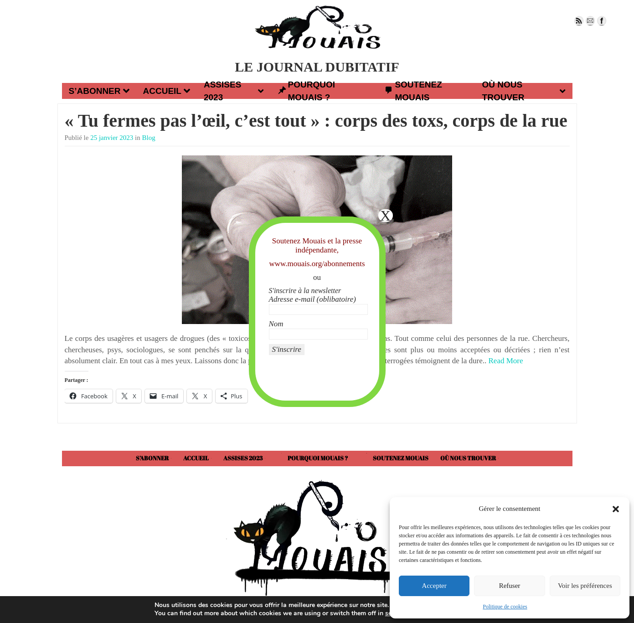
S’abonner (99, 91)
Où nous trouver (524, 91)
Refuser (510, 585)
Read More (506, 360)
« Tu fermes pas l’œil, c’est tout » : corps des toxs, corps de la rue (316, 120)
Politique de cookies (505, 606)
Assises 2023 (234, 91)
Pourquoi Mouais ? (306, 91)
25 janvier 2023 (111, 137)
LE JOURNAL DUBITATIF (317, 66)
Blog (148, 137)
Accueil (166, 91)
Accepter (434, 585)
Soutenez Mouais (413, 91)
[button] (615, 509)
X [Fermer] (385, 215)
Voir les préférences (585, 585)
